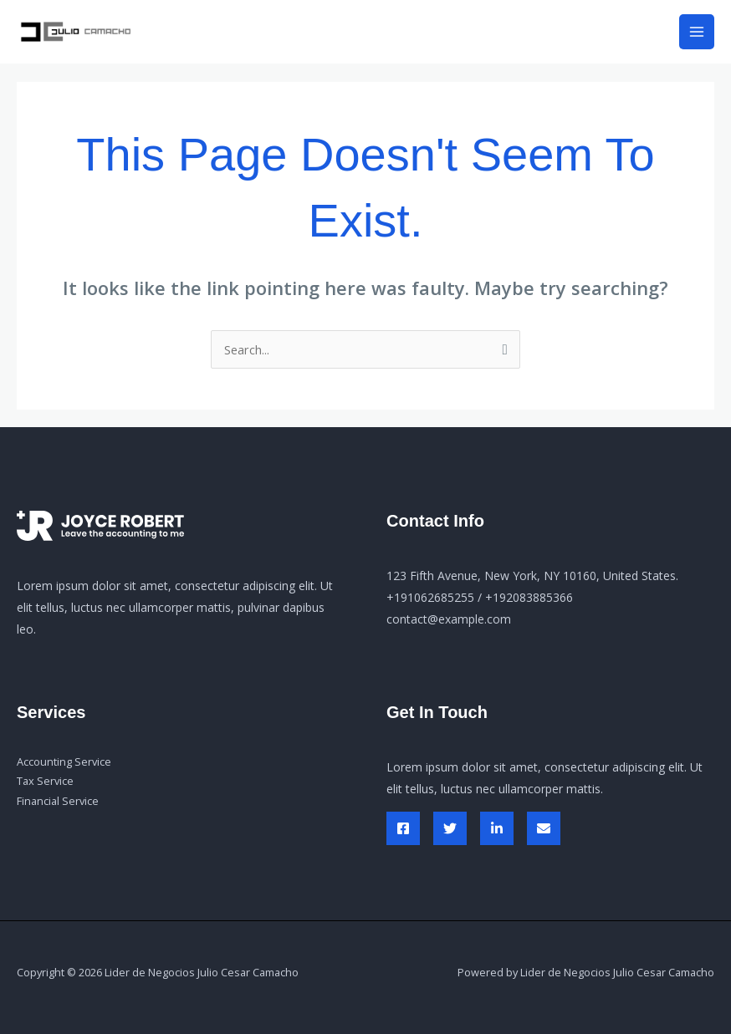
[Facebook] (403, 828)
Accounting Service (64, 761)
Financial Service (58, 800)
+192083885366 (529, 597)
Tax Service (45, 780)
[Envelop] (543, 828)
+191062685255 (430, 597)
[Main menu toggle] (696, 31)
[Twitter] (450, 828)
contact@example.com (448, 619)
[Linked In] (497, 828)
